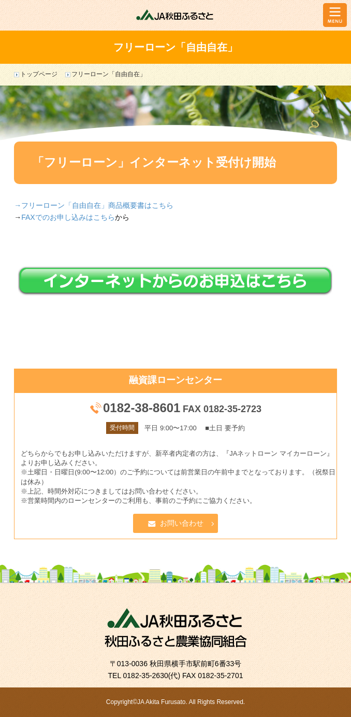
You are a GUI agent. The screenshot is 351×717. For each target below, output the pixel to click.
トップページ (38, 74)
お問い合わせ (181, 523)
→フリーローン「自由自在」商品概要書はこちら (93, 205)
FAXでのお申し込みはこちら (67, 217)
